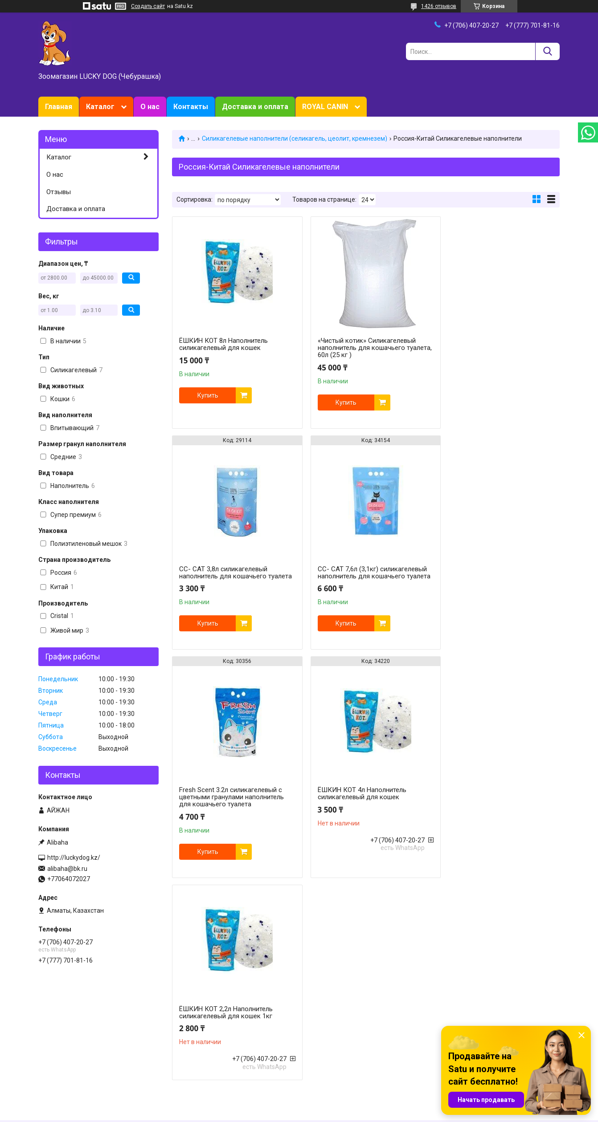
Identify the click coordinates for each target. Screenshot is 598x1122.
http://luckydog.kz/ (73, 857)
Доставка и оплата (255, 106)
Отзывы (58, 192)
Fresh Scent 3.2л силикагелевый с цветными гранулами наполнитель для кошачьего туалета (363, 585)
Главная (58, 106)
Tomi (445, 1017)
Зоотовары (54, 1027)
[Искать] (547, 51)
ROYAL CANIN (325, 106)
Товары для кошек (199, 1017)
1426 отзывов (438, 6)
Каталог (100, 106)
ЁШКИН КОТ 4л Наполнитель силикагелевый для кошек (486, 582)
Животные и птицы (200, 1055)
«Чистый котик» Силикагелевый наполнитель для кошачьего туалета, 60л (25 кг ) (360, 347)
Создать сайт (148, 6)
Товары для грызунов (203, 1036)
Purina (313, 1027)
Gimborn (316, 1055)
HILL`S (313, 1036)
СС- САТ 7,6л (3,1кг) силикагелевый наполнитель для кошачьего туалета (233, 585)
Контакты (190, 106)
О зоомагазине (60, 1036)
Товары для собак (198, 1027)
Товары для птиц (197, 1045)
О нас (150, 106)
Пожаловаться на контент (310, 1113)
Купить (207, 395)
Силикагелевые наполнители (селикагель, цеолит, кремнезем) (294, 138)
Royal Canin (320, 1017)
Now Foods (319, 1045)
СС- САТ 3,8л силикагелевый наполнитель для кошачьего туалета (486, 357)
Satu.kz (338, 1105)
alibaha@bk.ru (67, 868)
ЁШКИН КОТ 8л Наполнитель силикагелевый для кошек (223, 344)
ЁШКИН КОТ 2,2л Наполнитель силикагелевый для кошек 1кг (226, 800)
